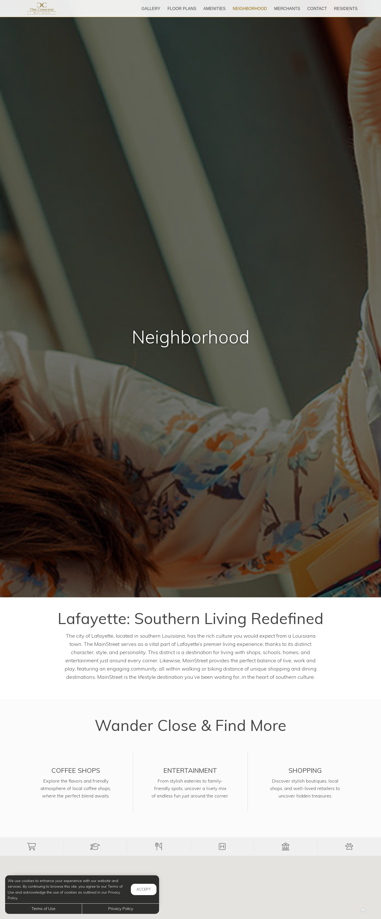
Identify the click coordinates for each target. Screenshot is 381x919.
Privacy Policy (120, 908)
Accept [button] (143, 889)
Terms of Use (43, 908)
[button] (32, 846)
